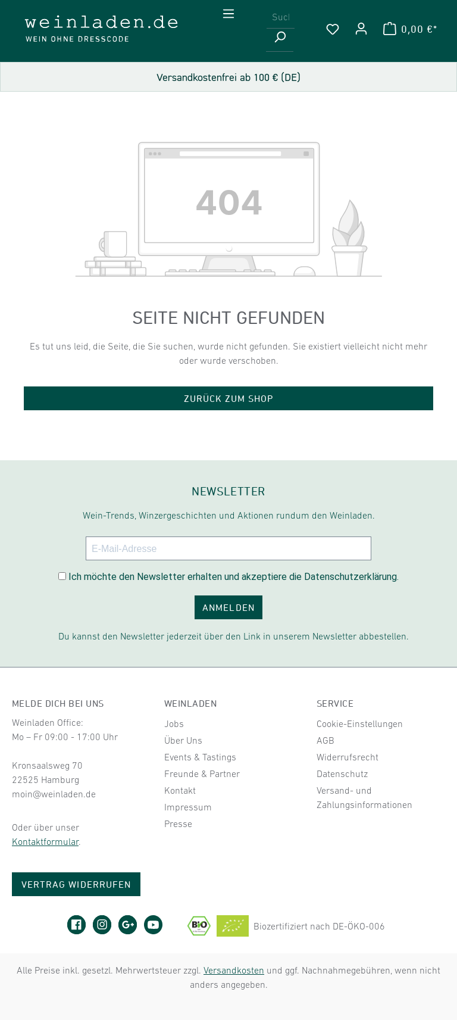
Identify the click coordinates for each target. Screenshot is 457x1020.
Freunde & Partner (202, 773)
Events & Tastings (200, 756)
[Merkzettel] (332, 28)
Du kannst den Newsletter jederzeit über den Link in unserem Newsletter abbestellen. (233, 636)
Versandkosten (234, 970)
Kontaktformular (45, 841)
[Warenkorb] (410, 28)
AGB (325, 740)
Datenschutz (342, 773)
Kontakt (180, 790)
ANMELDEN (228, 607)
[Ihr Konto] (361, 28)
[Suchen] (279, 40)
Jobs (174, 723)
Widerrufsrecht (347, 756)
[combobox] (281, 17)
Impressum (188, 806)
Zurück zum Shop (229, 398)
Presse (178, 823)
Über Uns (183, 740)
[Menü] (228, 13)
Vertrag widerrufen (76, 884)
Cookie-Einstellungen (360, 723)
